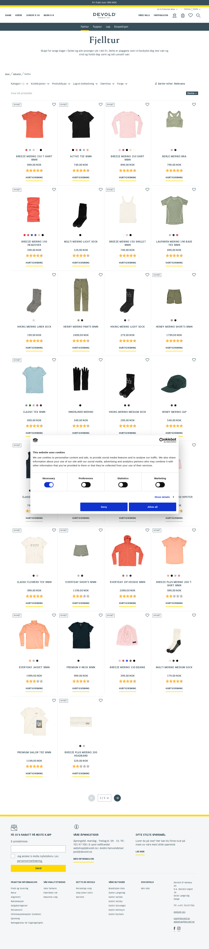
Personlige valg (84, 888)
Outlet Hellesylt (117, 910)
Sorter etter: (165, 83)
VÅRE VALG (144, 15)
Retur (13, 893)
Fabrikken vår (51, 893)
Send (38, 868)
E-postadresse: (19, 841)
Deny (104, 506)
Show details (162, 496)
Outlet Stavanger (117, 905)
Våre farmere (50, 888)
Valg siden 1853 (84, 893)
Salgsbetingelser (19, 905)
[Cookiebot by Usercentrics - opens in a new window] (161, 440)
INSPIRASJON (161, 15)
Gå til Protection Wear (166, 9)
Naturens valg (51, 897)
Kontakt (177, 912)
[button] (54, 104)
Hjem (7, 74)
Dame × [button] (192, 93)
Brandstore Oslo (117, 888)
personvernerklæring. (30, 861)
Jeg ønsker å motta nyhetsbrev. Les (38, 858)
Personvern (16, 910)
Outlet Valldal (116, 897)
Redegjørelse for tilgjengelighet (27, 923)
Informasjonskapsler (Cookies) (26, 914)
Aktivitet (17, 74)
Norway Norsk (191, 9)
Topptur (97, 26)
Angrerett (16, 897)
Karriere (80, 897)
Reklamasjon (17, 901)
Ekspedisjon (121, 26)
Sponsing (15, 918)
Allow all (153, 506)
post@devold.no (182, 918)
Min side (145, 888)
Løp (108, 26)
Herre (18, 15)
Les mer (140, 852)
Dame (8, 15)
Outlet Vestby (116, 901)
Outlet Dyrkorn (116, 914)
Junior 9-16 (33, 15)
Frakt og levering (19, 888)
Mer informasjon (83, 859)
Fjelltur (85, 26)
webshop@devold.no (184, 922)
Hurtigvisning (34, 177)
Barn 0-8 (49, 15)
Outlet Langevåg (117, 893)
